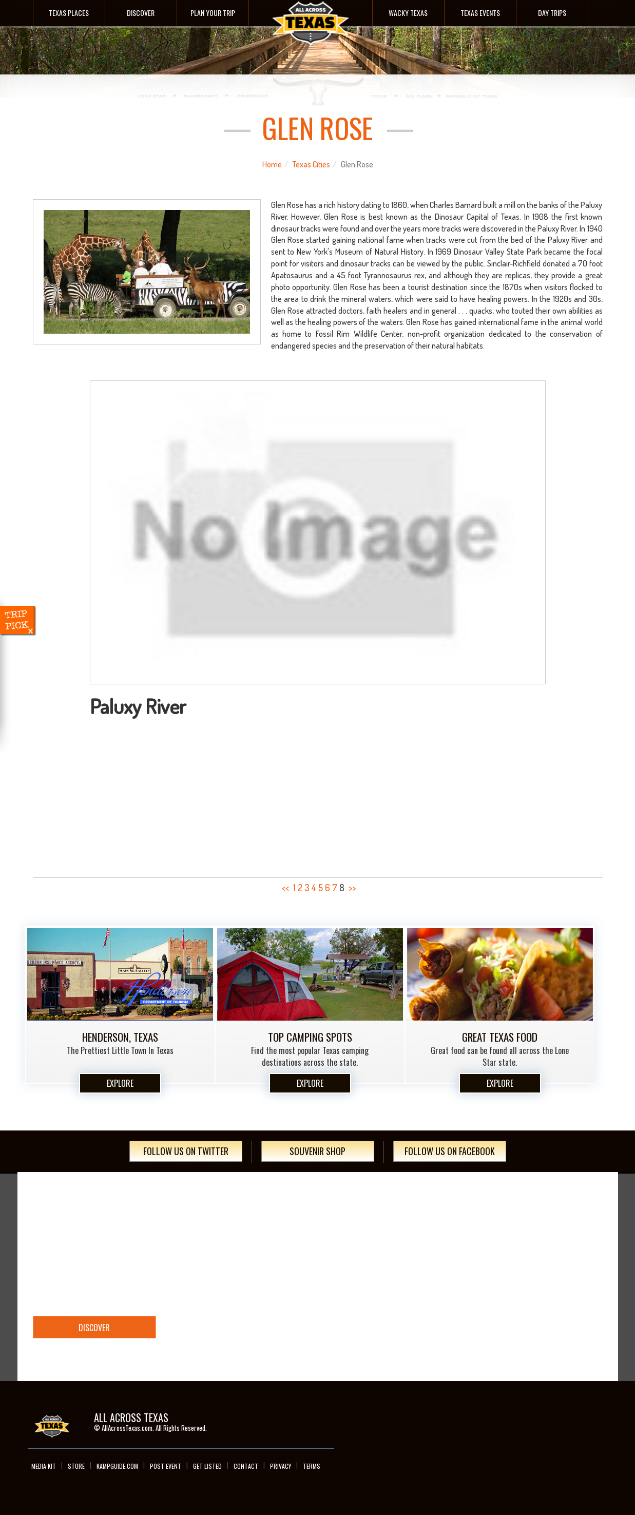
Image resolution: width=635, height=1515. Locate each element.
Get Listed (207, 1466)
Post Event (165, 1466)
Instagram (566, 1414)
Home (272, 164)
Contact (246, 1466)
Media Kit (43, 1466)
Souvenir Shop (317, 1151)
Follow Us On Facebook (450, 1151)
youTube (608, 1414)
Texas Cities (311, 164)
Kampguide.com (117, 1466)
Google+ (587, 1414)
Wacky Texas (408, 12)
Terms (311, 1466)
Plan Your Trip (212, 12)
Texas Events (480, 12)
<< (285, 887)
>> (352, 887)
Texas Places (69, 12)
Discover (141, 12)
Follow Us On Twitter (185, 1151)
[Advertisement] (317, 794)
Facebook (525, 1414)
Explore (120, 1083)
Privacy (280, 1466)
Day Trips (552, 12)
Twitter (546, 1414)
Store (76, 1466)
